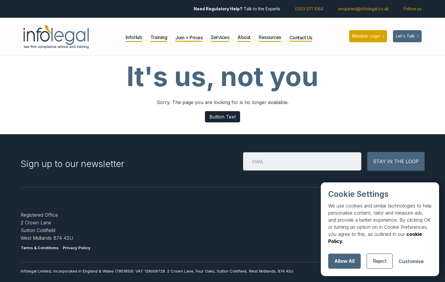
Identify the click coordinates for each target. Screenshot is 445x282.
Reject (379, 261)
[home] (56, 37)
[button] (134, 38)
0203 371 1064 (309, 8)
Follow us (413, 8)
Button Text (222, 117)
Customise (411, 261)
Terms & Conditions (40, 247)
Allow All (344, 261)
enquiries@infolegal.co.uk (363, 8)
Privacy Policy (76, 247)
